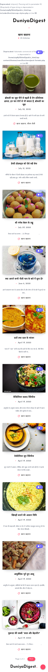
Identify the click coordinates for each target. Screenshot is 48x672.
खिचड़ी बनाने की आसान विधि (24, 515)
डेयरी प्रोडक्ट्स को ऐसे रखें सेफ (24, 164)
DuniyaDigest (29, 23)
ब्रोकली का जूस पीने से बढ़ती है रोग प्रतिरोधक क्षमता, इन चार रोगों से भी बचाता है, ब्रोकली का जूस (24, 101)
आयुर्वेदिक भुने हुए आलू (24, 574)
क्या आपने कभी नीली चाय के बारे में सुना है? (24, 279)
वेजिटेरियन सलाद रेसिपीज (24, 397)
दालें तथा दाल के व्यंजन (24, 338)
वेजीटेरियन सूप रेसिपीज (24, 456)
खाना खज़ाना (21, 124)
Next (31, 659)
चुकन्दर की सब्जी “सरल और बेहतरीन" (24, 633)
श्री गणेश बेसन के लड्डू (24, 223)
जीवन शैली (31, 124)
